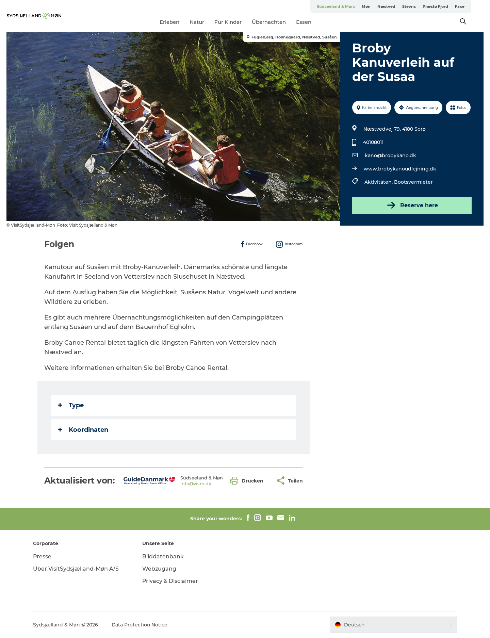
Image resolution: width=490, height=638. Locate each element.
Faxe (478, 6)
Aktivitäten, (379, 182)
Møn (384, 6)
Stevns (428, 6)
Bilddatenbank (163, 556)
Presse (43, 556)
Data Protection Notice (141, 625)
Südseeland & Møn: (355, 6)
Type (71, 405)
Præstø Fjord (454, 6)
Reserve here (412, 205)
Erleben (179, 22)
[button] (248, 481)
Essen (313, 22)
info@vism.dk (195, 483)
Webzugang (160, 569)
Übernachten (278, 22)
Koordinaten (83, 429)
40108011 (373, 142)
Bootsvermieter (413, 182)
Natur (206, 22)
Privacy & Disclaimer (171, 581)
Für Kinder (237, 22)
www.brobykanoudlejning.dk (400, 169)
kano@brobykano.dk (390, 155)
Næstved (405, 6)
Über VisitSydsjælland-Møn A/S (77, 569)
